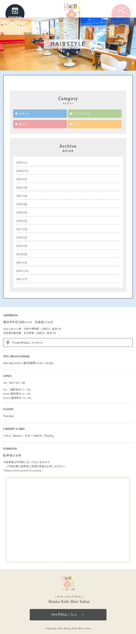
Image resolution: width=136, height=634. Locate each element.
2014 (19, 254)
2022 (19, 187)
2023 (19, 179)
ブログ (77, 124)
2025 (19, 162)
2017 (19, 229)
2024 (19, 170)
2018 (19, 220)
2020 (19, 204)
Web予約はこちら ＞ (68, 614)
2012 (19, 270)
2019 (19, 212)
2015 (19, 245)
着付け (23, 124)
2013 (19, 262)
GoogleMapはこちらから (27, 342)
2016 (19, 237)
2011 (19, 279)
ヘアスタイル (81, 113)
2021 (19, 195)
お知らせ (24, 113)
